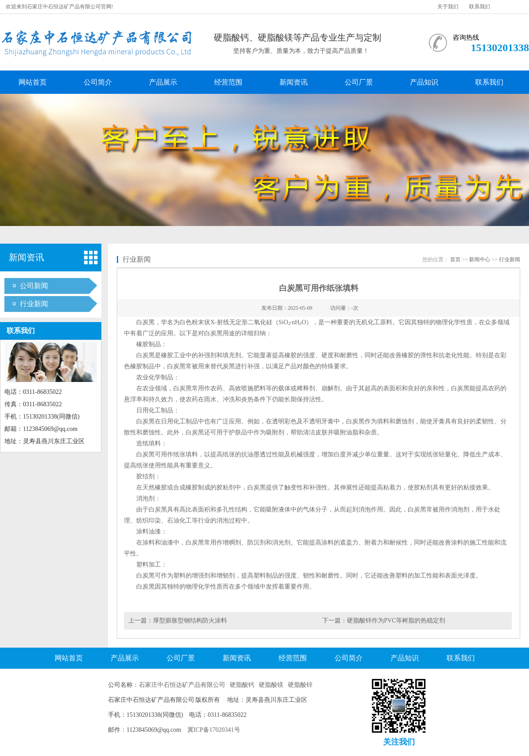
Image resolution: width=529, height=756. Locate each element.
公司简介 (98, 82)
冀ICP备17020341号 (213, 729)
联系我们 (479, 7)
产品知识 (424, 82)
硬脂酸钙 (242, 685)
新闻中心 (479, 259)
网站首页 (33, 82)
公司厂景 (359, 82)
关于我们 (447, 7)
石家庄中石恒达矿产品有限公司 (182, 685)
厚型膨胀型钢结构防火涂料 (190, 620)
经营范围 (228, 82)
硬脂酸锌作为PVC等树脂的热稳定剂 (396, 620)
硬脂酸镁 (271, 685)
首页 (455, 259)
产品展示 (163, 82)
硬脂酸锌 (300, 685)
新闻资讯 (293, 82)
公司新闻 (34, 285)
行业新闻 (34, 304)
